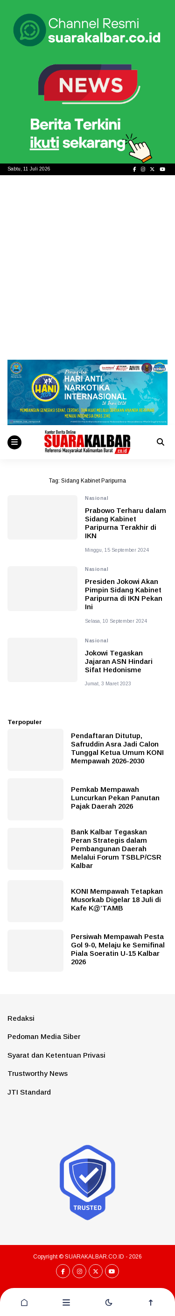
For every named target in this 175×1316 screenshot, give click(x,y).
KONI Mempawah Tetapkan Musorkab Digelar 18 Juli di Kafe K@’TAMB (117, 899)
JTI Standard (29, 1092)
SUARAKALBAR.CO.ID (94, 1256)
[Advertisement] (87, 267)
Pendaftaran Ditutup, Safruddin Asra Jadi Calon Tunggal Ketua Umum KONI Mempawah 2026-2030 (117, 748)
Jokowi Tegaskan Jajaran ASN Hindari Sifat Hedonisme (119, 661)
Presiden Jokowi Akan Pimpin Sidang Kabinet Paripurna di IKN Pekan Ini (123, 594)
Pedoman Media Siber (43, 1036)
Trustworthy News (37, 1073)
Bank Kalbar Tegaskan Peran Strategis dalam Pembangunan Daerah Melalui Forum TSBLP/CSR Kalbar (116, 848)
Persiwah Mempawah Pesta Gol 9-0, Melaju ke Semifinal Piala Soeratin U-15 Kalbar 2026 (118, 949)
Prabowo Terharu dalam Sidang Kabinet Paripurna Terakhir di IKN (125, 523)
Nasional (96, 498)
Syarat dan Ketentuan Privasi (56, 1055)
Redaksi (21, 1018)
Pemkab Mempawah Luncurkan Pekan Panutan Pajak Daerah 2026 (115, 797)
